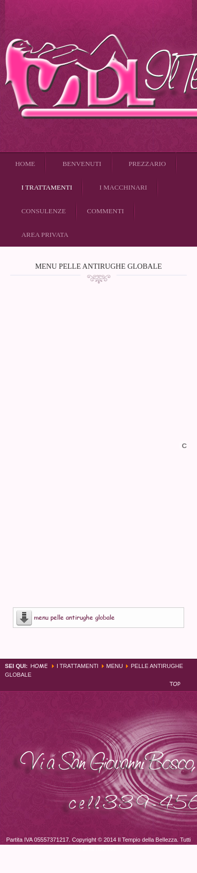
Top (175, 684)
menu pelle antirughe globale (74, 617)
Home (39, 666)
